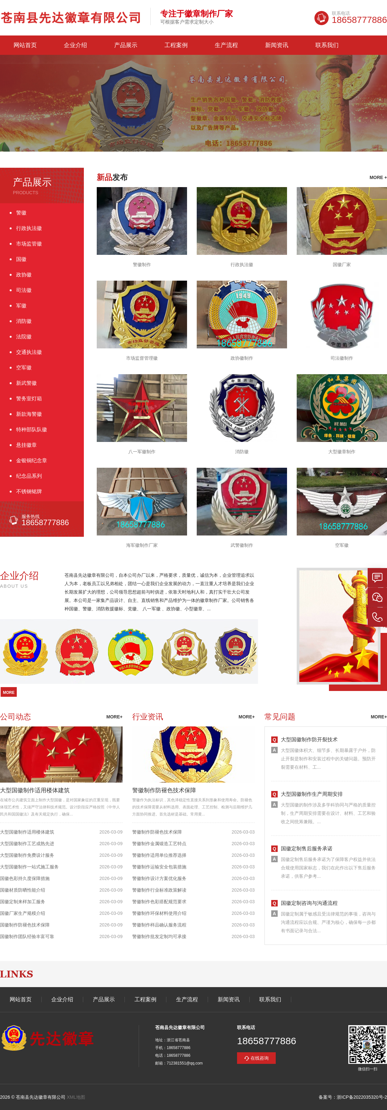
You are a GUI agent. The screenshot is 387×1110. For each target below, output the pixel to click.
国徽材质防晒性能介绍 (22, 890)
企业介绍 (75, 45)
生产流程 (226, 45)
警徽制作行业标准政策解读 (159, 890)
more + (378, 177)
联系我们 (327, 45)
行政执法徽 (29, 228)
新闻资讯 (276, 45)
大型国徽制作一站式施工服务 (29, 866)
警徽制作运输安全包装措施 (159, 866)
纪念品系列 (29, 476)
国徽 (21, 259)
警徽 (21, 212)
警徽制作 (142, 264)
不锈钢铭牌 (29, 491)
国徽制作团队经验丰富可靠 (27, 936)
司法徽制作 (342, 358)
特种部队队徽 (31, 429)
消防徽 (24, 321)
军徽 (21, 305)
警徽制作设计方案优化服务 (159, 878)
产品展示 (125, 45)
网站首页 (25, 45)
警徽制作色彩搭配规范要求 (159, 901)
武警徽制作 (242, 545)
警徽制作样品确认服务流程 (159, 924)
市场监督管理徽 (142, 358)
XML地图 (76, 1097)
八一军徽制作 (141, 451)
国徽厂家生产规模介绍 (22, 913)
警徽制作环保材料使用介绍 (159, 913)
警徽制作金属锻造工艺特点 (159, 843)
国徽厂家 (342, 264)
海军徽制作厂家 (142, 545)
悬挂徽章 (26, 445)
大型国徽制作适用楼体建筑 (35, 790)
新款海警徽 (29, 414)
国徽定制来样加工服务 (22, 901)
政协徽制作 (242, 358)
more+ (114, 716)
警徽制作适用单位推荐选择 (159, 855)
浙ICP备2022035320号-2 (362, 1097)
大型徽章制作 (341, 451)
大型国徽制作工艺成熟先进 (27, 843)
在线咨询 (260, 1058)
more (9, 692)
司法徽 (24, 290)
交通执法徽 (29, 352)
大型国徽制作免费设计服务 (27, 855)
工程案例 (176, 45)
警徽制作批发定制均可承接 (159, 936)
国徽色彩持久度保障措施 (25, 878)
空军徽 (24, 367)
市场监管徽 (29, 243)
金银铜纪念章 (31, 460)
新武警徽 (26, 383)
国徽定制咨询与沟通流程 (309, 903)
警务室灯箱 (29, 398)
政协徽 (24, 274)
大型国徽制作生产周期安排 (312, 794)
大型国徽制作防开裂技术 (309, 739)
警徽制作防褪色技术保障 (164, 790)
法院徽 (24, 336)
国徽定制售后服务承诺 (306, 848)
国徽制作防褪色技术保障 (25, 924)
